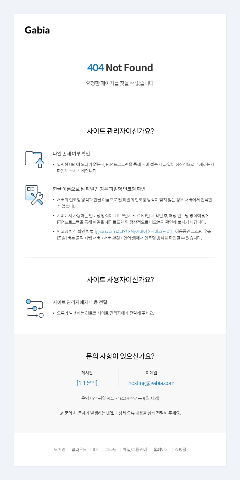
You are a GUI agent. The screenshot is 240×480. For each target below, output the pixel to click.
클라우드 (79, 449)
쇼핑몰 (180, 449)
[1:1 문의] (87, 382)
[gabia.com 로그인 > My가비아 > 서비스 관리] (133, 231)
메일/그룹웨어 (135, 449)
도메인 (59, 449)
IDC (96, 449)
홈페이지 (161, 449)
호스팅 (111, 449)
